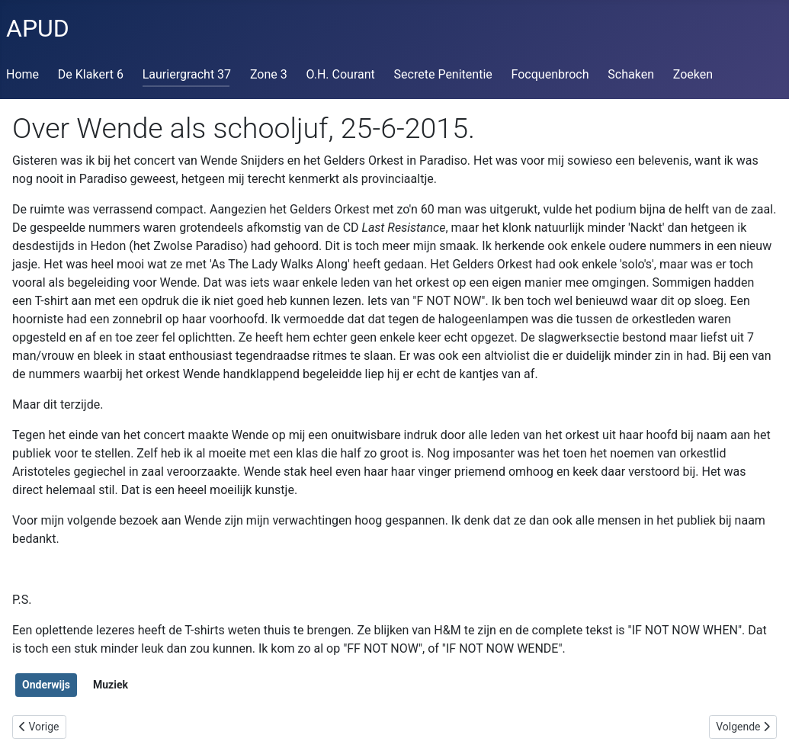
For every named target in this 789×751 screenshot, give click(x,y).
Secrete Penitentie (443, 74)
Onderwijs (46, 685)
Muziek (110, 685)
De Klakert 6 (90, 74)
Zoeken (693, 74)
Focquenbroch (550, 74)
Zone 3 (268, 74)
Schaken (631, 74)
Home (22, 74)
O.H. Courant (340, 74)
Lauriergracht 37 (187, 74)
